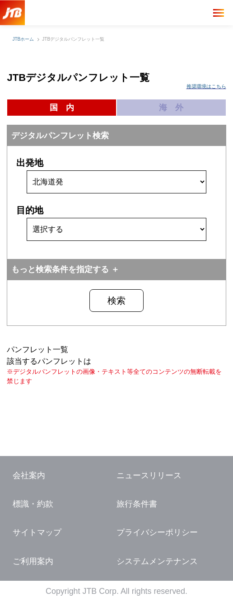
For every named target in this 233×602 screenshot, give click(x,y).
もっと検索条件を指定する (60, 269)
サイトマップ (37, 532)
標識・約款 (33, 503)
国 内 (62, 107)
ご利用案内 (33, 561)
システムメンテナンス (157, 561)
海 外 (171, 107)
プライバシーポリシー (157, 532)
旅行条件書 (136, 503)
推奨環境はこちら (206, 86)
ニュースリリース (149, 475)
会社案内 (29, 475)
